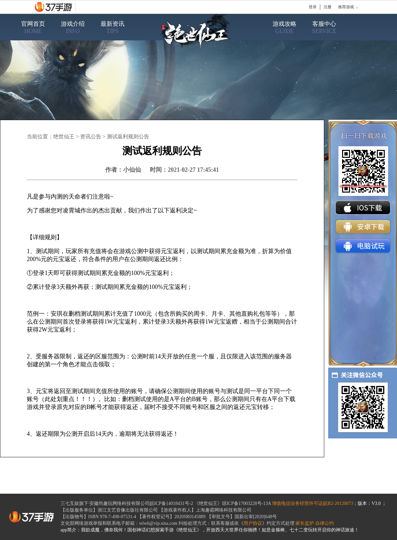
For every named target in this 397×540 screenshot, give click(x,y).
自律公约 (324, 523)
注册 (327, 7)
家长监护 (304, 523)
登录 (313, 7)
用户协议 (252, 523)
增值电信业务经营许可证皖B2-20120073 (312, 503)
